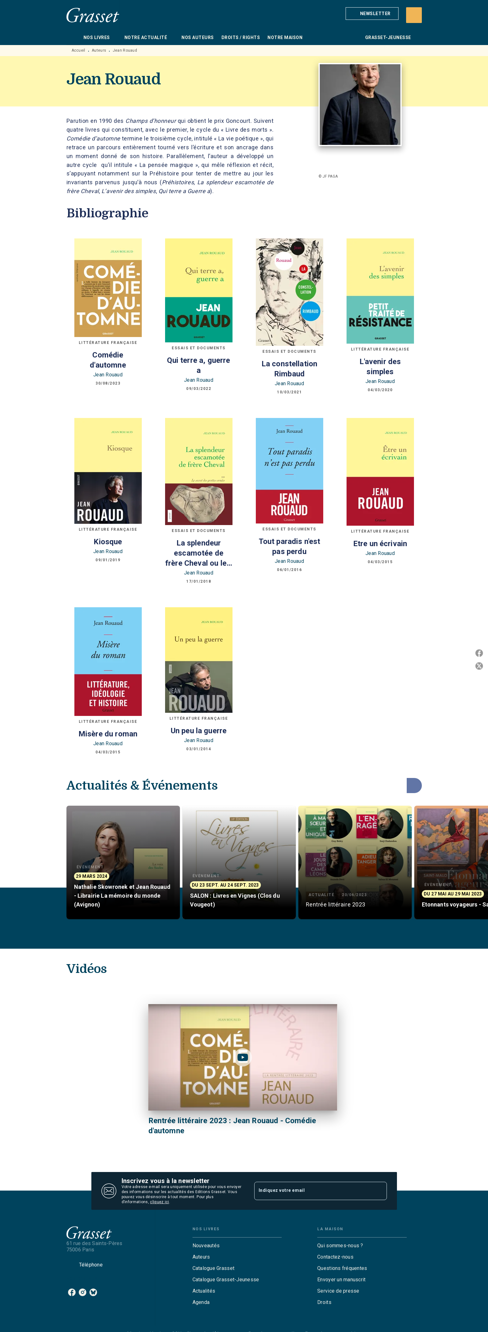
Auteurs (99, 50)
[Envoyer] (379, 1190)
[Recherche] (414, 15)
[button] (372, 13)
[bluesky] (93, 1292)
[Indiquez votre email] (312, 1191)
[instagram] (82, 1292)
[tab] (73, 37)
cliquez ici (159, 1202)
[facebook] (71, 1292)
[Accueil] (92, 15)
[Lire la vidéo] (243, 1057)
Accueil (78, 50)
